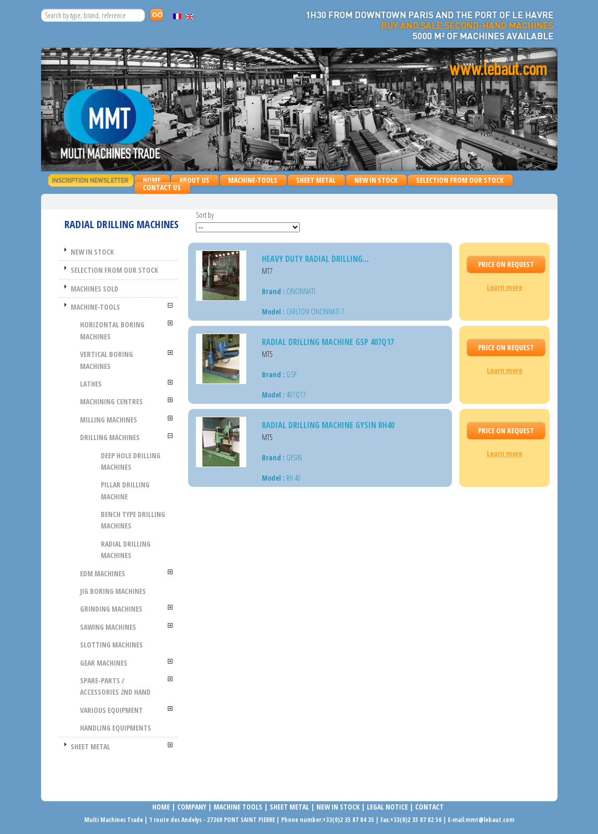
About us (194, 180)
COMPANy (191, 807)
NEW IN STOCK (375, 180)
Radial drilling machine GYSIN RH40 (328, 425)
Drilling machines (110, 437)
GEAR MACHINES (103, 663)
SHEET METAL (313, 180)
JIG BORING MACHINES (113, 591)
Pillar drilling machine (125, 490)
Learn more (504, 287)
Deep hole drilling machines (131, 461)
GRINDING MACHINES (111, 609)
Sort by (205, 215)
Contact (429, 807)
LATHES (91, 384)
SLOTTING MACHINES (111, 645)
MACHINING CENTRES (111, 401)
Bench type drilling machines (133, 520)
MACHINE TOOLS (237, 807)
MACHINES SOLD (94, 289)
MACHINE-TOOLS (250, 180)
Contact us (162, 187)
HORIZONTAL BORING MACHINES (112, 330)
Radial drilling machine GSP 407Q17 (328, 342)
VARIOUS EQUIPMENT (111, 710)
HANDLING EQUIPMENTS (115, 728)
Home (152, 180)
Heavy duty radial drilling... (315, 258)
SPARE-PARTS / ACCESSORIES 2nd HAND (115, 686)
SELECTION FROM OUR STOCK (459, 180)
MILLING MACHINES (108, 420)
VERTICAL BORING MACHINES (106, 359)
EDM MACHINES (102, 573)
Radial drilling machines (126, 549)
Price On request (506, 264)
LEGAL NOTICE (387, 807)
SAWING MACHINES (108, 627)
